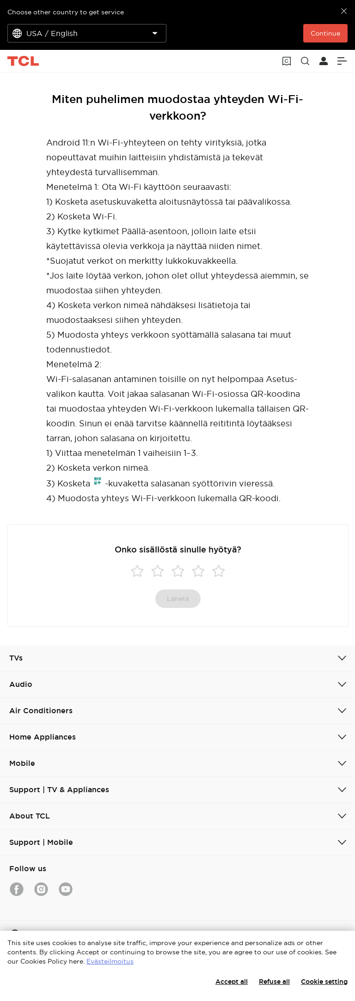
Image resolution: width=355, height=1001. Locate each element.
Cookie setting (324, 981)
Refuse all (274, 981)
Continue (325, 33)
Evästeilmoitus (110, 961)
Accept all (231, 981)
